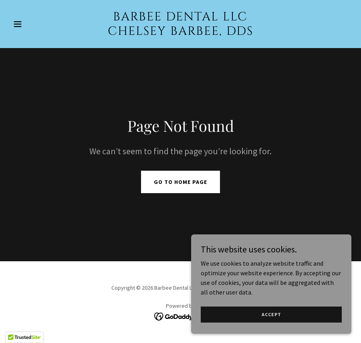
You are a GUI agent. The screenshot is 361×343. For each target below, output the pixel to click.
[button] (35, 24)
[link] (180, 32)
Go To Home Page (180, 182)
